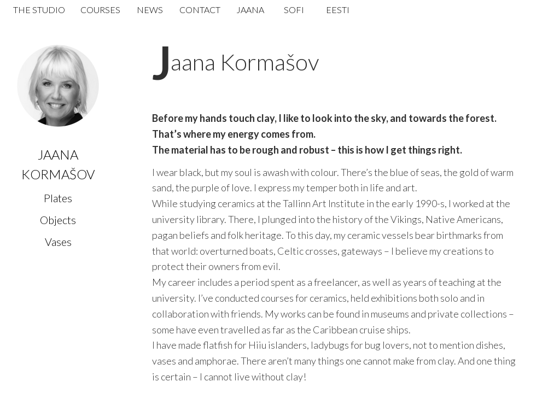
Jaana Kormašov (245, 61)
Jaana (250, 9)
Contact (199, 9)
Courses (100, 9)
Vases (58, 241)
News (150, 9)
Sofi (294, 9)
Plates (58, 197)
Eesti (337, 9)
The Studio (39, 9)
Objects (58, 219)
